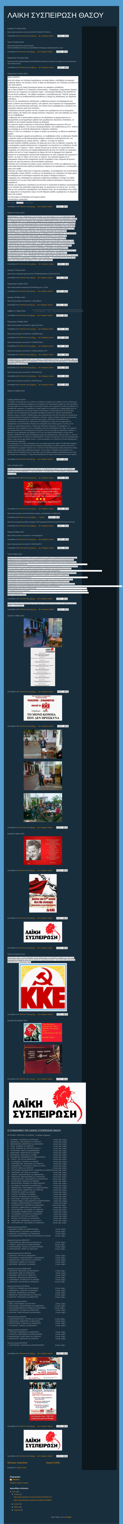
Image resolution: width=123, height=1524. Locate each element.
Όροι (49, 311)
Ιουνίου (17, 1504)
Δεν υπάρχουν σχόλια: (46, 36)
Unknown (15, 1479)
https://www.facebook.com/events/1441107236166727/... (33, 1497)
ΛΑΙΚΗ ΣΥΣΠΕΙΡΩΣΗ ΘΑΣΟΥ (55, 15)
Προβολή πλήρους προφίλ (19, 1483)
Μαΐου (16, 1507)
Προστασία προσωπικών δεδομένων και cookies (68, 311)
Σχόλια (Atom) (21, 1467)
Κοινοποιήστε (29, 203)
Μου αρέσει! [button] (11, 203)
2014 (14, 1492)
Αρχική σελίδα (53, 1462)
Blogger (68, 1517)
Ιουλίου (17, 1494)
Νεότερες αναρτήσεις (17, 1462)
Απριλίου (17, 1510)
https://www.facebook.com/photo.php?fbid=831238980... (33, 1500)
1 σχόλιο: (41, 517)
